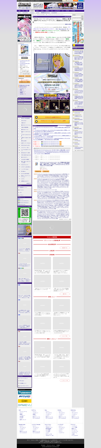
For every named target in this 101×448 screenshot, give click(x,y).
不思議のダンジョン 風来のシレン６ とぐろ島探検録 (79, 123)
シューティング (75, 431)
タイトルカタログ (36, 418)
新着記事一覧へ (65, 247)
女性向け (47, 10)
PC (23, 10)
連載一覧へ (29, 183)
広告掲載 (58, 445)
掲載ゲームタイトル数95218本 (24, 7)
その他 (73, 434)
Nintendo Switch (22, 204)
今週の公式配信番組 (24, 127)
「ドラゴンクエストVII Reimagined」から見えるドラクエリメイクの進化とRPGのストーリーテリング (24, 265)
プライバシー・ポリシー (51, 445)
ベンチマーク (61, 432)
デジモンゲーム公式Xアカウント (53, 117)
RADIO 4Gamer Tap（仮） (25, 145)
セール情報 (48, 430)
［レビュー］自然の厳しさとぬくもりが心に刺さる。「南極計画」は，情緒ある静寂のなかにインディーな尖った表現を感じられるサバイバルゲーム (24, 326)
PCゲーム (34, 410)
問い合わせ (38, 0)
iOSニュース (48, 425)
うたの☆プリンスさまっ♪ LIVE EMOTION (79, 148)
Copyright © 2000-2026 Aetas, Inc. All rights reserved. (50, 446)
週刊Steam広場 (23, 140)
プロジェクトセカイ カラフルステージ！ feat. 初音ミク (78, 132)
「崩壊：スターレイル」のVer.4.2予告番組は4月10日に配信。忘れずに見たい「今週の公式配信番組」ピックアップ (61, 289)
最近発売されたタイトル (45, 12)
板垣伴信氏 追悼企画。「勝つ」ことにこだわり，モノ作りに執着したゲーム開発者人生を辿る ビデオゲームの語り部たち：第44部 (42, 271)
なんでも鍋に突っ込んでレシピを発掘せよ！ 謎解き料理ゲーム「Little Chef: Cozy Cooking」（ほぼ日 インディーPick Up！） (61, 271)
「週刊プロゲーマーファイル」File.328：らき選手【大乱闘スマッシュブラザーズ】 (42, 289)
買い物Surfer (23, 171)
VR (52, 10)
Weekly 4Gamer (23, 120)
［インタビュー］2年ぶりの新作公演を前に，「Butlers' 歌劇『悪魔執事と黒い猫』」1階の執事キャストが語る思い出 (25, 358)
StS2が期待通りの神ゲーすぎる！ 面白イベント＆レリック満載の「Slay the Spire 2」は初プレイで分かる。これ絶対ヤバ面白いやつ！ (25, 311)
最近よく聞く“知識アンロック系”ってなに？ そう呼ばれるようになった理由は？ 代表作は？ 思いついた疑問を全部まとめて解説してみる (25, 280)
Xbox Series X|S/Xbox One (24, 200)
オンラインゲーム (23, 411)
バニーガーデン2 (77, 140)
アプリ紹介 (48, 431)
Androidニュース (49, 427)
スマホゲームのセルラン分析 (26, 135)
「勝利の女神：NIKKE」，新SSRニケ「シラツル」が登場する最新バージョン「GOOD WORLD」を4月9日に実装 (79, 63)
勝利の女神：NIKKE (78, 128)
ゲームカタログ (54, 12)
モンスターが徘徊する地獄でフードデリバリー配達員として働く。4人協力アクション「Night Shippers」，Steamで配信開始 (79, 58)
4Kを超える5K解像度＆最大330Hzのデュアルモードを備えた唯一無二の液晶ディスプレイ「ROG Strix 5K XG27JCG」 (61, 331)
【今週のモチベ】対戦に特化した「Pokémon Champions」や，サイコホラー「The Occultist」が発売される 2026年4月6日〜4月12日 (79, 86)
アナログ (67, 10)
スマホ (42, 10)
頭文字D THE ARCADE (78, 119)
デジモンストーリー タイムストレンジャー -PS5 (47, 189)
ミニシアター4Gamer (24, 169)
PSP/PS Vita (73, 410)
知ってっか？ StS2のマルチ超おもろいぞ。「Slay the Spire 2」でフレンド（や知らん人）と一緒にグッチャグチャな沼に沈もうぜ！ (25, 296)
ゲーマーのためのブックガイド (26, 150)
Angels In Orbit (77, 143)
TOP (19, 10)
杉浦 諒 (47, 153)
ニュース (22, 88)
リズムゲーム (74, 432)
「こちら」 (57, 441)
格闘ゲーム (74, 428)
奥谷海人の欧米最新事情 (25, 118)
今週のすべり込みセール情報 (26, 138)
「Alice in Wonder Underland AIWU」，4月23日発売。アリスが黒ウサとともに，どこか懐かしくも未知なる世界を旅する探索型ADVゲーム (79, 103)
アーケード (73, 424)
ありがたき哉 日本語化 (25, 173)
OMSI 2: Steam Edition (78, 137)
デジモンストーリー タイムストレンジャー (24, 56)
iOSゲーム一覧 (49, 434)
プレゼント (22, 189)
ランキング (81, 0)
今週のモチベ (23, 122)
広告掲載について (23, 383)
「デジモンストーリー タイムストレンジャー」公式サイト (53, 121)
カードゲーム (74, 430)
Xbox (27, 10)
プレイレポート (25, 12)
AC (62, 10)
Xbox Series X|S (62, 29)
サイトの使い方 (31, 0)
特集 (21, 89)
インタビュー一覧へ (64, 380)
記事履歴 (75, 0)
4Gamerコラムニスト (24, 164)
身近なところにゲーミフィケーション (26, 176)
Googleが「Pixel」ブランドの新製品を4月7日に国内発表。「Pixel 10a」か (79, 97)
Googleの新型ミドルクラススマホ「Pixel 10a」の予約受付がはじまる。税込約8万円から (79, 69)
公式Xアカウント (24, 0)
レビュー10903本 (21, 8)
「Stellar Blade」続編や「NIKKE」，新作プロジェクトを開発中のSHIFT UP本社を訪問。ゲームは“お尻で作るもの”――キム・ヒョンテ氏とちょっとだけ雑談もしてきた (25, 343)
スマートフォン (48, 424)
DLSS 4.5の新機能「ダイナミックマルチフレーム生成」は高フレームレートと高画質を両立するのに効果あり (42, 313)
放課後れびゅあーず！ (25, 181)
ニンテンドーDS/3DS (36, 424)
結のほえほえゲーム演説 (25, 152)
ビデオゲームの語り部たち (26, 166)
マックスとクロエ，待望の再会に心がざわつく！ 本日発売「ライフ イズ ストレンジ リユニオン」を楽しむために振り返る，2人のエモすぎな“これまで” (25, 250)
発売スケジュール (36, 416)
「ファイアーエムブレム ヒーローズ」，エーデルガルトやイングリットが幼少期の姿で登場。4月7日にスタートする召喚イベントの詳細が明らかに (79, 91)
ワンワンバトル (77, 112)
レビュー (19, 12)
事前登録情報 (48, 428)
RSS (18, 0)
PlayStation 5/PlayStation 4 (24, 202)
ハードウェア (57, 10)
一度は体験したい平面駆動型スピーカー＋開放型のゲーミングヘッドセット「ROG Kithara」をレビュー (61, 313)
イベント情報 (74, 427)
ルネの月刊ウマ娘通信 (25, 159)
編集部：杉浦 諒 (68, 24)
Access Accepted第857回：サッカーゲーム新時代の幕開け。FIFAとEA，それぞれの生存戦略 (79, 75)
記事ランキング (23, 419)
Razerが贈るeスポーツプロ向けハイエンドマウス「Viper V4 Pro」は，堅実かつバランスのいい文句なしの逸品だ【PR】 (42, 331)
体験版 (21, 92)
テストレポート (62, 427)
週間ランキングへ (80, 106)
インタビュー (32, 12)
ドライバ (21, 194)
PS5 (57, 29)
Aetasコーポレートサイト (24, 385)
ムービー (37, 12)
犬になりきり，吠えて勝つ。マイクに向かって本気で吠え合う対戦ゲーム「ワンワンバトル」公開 (79, 52)
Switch (37, 10)
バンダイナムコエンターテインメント (52, 151)
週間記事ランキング (23, 187)
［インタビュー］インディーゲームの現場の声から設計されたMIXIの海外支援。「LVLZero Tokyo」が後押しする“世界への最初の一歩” (25, 373)
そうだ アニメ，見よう (25, 147)
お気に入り (70, 0)
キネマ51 (22, 178)
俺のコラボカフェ (24, 157)
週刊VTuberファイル (24, 129)
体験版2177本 (28, 8)
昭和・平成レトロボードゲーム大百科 (26, 162)
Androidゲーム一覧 (49, 435)
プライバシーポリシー (24, 378)
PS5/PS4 (32, 10)
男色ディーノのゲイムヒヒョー (26, 132)
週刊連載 (21, 416)
